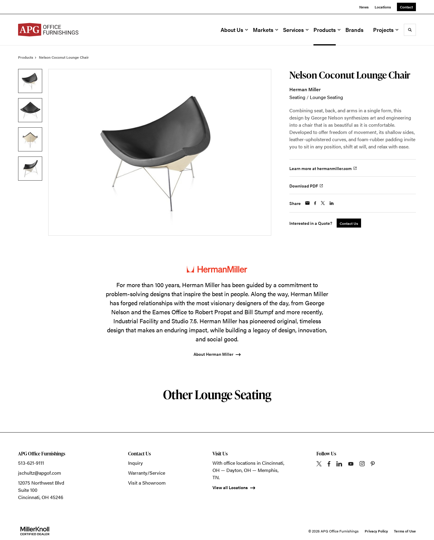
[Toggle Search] (410, 30)
